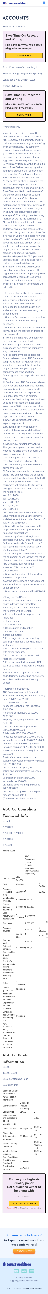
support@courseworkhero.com (24, 1281)
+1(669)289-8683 (24, 1277)
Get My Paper (24, 55)
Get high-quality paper (24, 1203)
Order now (24, 1251)
